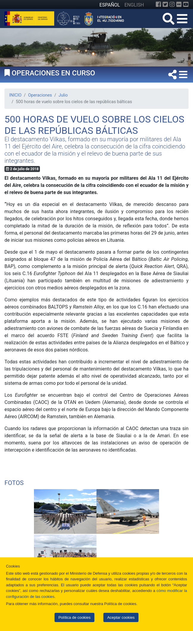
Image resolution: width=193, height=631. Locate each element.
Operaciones (40, 95)
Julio (63, 95)
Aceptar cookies (121, 617)
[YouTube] (186, 4)
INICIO (15, 95)
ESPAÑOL (109, 5)
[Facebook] (158, 4)
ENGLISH (134, 5)
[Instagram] (172, 4)
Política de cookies (74, 617)
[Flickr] (179, 4)
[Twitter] (165, 4)
